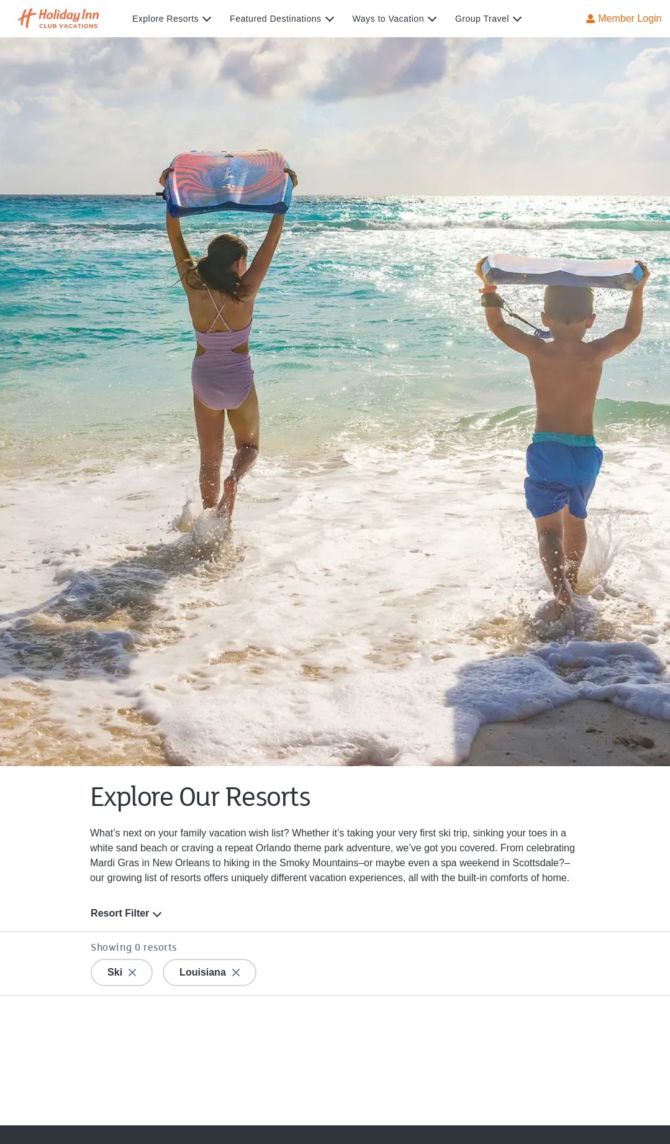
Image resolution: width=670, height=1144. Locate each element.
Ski (121, 971)
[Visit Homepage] (70, 19)
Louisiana (209, 971)
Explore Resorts (165, 19)
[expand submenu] (203, 18)
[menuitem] (181, 19)
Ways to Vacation (388, 19)
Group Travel (482, 19)
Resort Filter (120, 913)
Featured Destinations (275, 19)
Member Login (623, 18)
